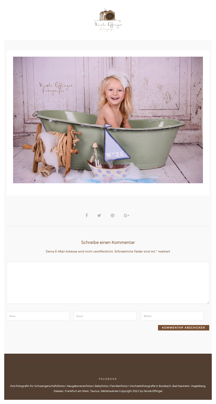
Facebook (108, 381)
